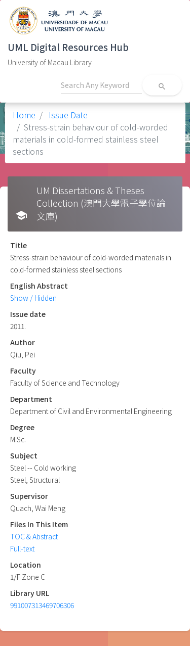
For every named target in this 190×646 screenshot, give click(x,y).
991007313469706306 (42, 605)
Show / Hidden (33, 298)
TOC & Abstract (34, 536)
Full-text (22, 548)
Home (24, 115)
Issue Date (67, 115)
